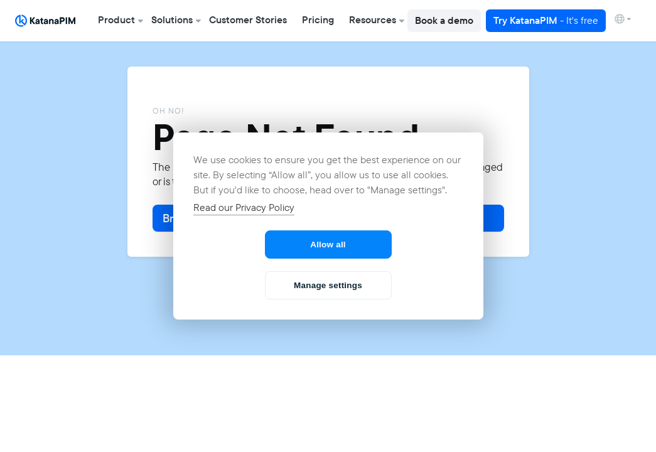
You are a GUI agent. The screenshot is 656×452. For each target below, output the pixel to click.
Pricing (318, 20)
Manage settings (328, 285)
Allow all (328, 244)
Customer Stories (248, 20)
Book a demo (444, 20)
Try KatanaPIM (545, 20)
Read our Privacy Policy (243, 207)
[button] (117, 20)
